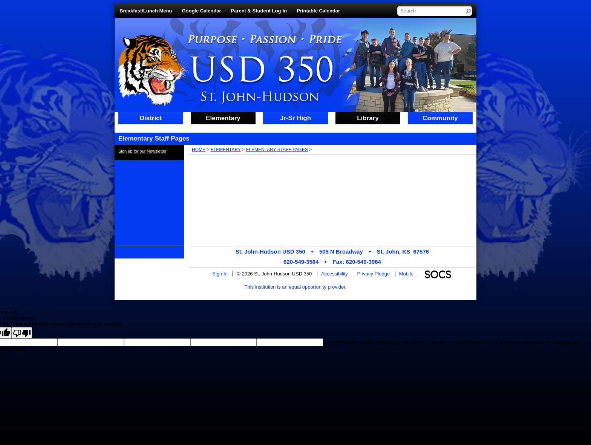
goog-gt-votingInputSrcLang (353, 342)
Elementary (226, 149)
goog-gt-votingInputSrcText (473, 342)
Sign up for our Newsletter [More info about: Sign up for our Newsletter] (142, 151)
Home (198, 149)
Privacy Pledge (373, 274)
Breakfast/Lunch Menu (145, 11)
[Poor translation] (22, 332)
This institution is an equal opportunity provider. (296, 287)
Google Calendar (201, 11)
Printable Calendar (318, 11)
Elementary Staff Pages (277, 149)
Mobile (406, 274)
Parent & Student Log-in (259, 11)
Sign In (219, 274)
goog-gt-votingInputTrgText (531, 342)
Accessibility (334, 274)
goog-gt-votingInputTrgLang (413, 342)
